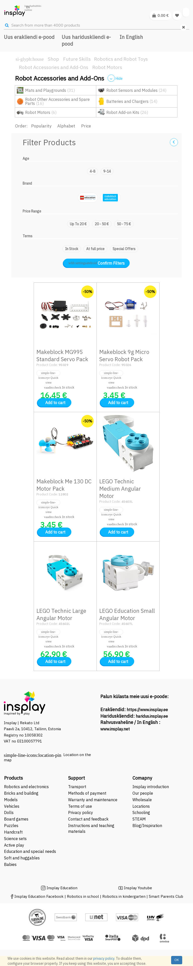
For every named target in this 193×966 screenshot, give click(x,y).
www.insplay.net (115, 728)
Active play (14, 845)
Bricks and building (21, 793)
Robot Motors (107, 67)
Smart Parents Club (166, 896)
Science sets (16, 838)
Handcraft (13, 832)
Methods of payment (87, 793)
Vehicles (11, 806)
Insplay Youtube (138, 887)
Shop (53, 59)
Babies (10, 864)
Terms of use (80, 806)
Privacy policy (80, 812)
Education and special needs (30, 851)
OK (176, 960)
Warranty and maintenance (93, 799)
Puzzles (11, 825)
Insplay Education (61, 887)
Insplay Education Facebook (39, 896)
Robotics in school (83, 896)
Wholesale (142, 799)
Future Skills (77, 59)
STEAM (139, 819)
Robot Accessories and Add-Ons (53, 67)
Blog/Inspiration (147, 825)
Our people (142, 793)
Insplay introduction (150, 786)
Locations (141, 806)
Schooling (141, 812)
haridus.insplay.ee (152, 716)
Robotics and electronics (26, 786)
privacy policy (103, 958)
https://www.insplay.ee (147, 709)
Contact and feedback (88, 819)
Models (11, 799)
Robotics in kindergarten (124, 896)
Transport (77, 786)
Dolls (9, 812)
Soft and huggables (22, 857)
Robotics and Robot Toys (121, 59)
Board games (16, 819)
